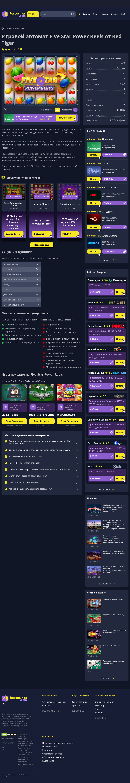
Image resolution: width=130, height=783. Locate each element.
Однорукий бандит (104, 702)
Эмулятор (99, 705)
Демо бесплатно (14, 197)
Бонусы (104, 14)
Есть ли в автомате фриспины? (24, 482)
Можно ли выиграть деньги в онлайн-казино (114, 631)
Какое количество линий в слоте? (25, 456)
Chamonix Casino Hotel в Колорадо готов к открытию (114, 552)
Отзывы (114, 14)
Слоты (95, 14)
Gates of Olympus (42, 204)
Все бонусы (106, 489)
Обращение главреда (53, 757)
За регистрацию (79, 702)
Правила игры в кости (112, 646)
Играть (93, 154)
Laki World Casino (98, 419)
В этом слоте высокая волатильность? (28, 476)
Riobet (91, 302)
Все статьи (107, 678)
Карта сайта (48, 761)
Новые (98, 709)
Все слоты (102, 718)
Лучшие (99, 713)
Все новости (107, 584)
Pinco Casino (109, 187)
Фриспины (76, 705)
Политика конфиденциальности (58, 743)
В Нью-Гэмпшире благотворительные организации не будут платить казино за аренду (113, 539)
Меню (33, 14)
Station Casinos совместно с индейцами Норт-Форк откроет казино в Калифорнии (114, 508)
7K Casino (107, 211)
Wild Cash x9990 (66, 415)
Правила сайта (49, 747)
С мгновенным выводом (54, 702)
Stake (105, 163)
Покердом (107, 139)
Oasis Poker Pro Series (41, 415)
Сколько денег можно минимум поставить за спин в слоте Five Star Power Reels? (40, 442)
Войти (124, 14)
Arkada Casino (109, 236)
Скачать (46, 705)
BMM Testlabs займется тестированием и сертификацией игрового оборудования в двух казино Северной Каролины (114, 524)
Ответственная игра (52, 754)
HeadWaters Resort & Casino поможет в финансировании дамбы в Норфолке (114, 569)
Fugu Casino (94, 443)
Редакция (47, 750)
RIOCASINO (43, 234)
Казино (86, 14)
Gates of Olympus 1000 (69, 204)
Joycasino (93, 396)
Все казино (106, 260)
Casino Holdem (10, 415)
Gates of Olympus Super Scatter (14, 204)
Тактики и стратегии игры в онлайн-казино (114, 662)
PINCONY (70, 234)
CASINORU (14, 234)
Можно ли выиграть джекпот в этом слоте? (30, 489)
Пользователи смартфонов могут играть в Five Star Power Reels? (40, 469)
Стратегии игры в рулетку (113, 615)
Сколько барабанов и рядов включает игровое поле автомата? (40, 450)
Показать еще (41, 244)
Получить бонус (66, 118)
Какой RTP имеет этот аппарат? (24, 463)
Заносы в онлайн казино (113, 599)
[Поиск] (72, 14)
